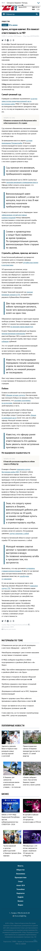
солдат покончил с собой (19, 533)
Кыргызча (20, 893)
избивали (5, 341)
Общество (6, 21)
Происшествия (20, 877)
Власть (20, 866)
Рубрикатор (9, 14)
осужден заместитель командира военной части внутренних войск (19, 101)
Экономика (20, 874)
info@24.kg (22, 916)
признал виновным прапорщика (13, 333)
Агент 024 (21, 885)
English (20, 897)
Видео (20, 905)
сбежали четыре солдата (15, 395)
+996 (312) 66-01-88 (23, 913)
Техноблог (20, 889)
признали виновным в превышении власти (22, 182)
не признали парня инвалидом (21, 327)
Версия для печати (9, 629)
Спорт (20, 881)
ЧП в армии (13, 25)
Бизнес (20, 901)
